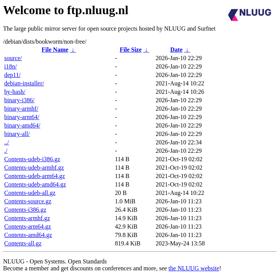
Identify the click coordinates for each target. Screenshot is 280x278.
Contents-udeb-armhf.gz (34, 167)
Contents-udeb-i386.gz (32, 159)
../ (6, 142)
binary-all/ (17, 134)
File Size (130, 49)
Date (176, 49)
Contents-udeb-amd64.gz (35, 184)
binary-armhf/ (21, 108)
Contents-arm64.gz (27, 226)
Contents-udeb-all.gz (30, 193)
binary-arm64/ (21, 117)
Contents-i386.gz (25, 209)
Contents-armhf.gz (27, 218)
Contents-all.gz (22, 243)
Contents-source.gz (27, 201)
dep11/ (12, 75)
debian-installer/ (24, 83)
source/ (13, 58)
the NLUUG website (194, 268)
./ (5, 150)
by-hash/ (14, 91)
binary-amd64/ (22, 125)
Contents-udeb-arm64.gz (34, 176)
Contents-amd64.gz (28, 235)
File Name (55, 49)
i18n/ (10, 66)
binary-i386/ (19, 100)
